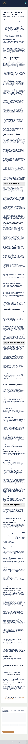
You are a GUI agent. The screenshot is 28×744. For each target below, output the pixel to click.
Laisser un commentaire (7, 17)
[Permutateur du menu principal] (25, 3)
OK (19, 743)
